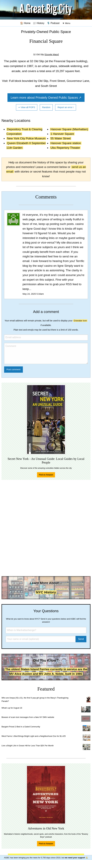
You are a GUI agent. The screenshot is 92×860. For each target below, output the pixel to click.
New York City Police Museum (26, 138)
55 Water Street (61, 138)
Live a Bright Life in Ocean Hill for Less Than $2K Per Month (28, 745)
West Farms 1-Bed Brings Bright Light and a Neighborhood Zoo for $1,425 (34, 736)
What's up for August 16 (12, 708)
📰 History (38, 23)
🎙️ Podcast (53, 23)
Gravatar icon (80, 320)
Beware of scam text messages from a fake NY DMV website (28, 717)
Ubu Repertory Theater (65, 147)
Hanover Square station (66, 143)
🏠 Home (25, 23)
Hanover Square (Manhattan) (69, 129)
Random (46, 107)
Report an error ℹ (66, 107)
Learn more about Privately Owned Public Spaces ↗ (46, 97)
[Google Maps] (51, 54)
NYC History (46, 592)
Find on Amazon (46, 475)
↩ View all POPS (26, 107)
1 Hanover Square (62, 133)
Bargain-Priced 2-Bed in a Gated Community (21, 726)
